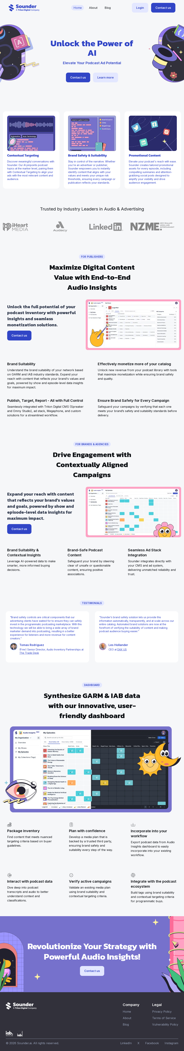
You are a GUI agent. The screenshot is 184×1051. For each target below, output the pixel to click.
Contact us (163, 8)
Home (77, 8)
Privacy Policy (162, 1011)
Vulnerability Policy (165, 1024)
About (93, 8)
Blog (108, 8)
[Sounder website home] (24, 7)
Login (140, 8)
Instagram (171, 1043)
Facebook (152, 1043)
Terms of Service (164, 1018)
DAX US (122, 649)
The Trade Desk (29, 652)
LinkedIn (126, 1043)
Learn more (105, 77)
